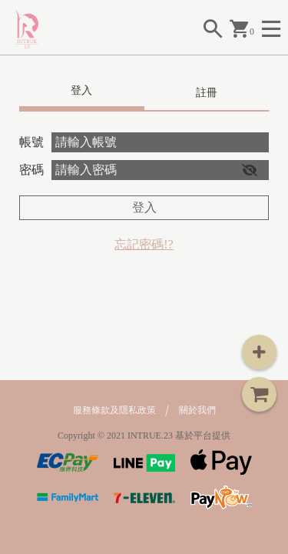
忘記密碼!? (143, 244)
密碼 (31, 169)
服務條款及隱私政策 (114, 410)
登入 (144, 207)
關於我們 (197, 410)
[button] (249, 170)
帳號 (31, 142)
